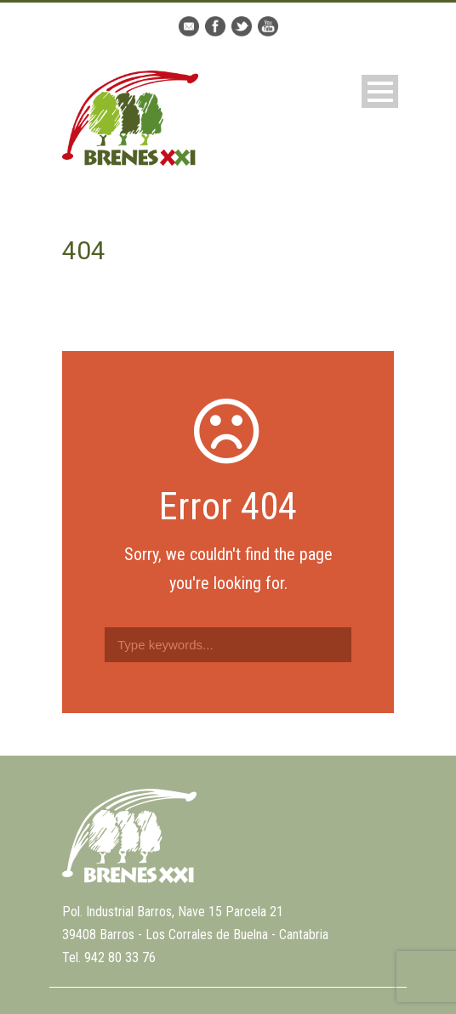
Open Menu (380, 91)
